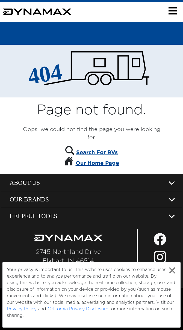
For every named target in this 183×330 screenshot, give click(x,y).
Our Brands (29, 199)
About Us (25, 182)
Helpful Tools (33, 216)
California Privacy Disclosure (78, 309)
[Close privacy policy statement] (172, 270)
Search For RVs (97, 152)
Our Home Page (97, 163)
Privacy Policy (22, 309)
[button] (172, 11)
